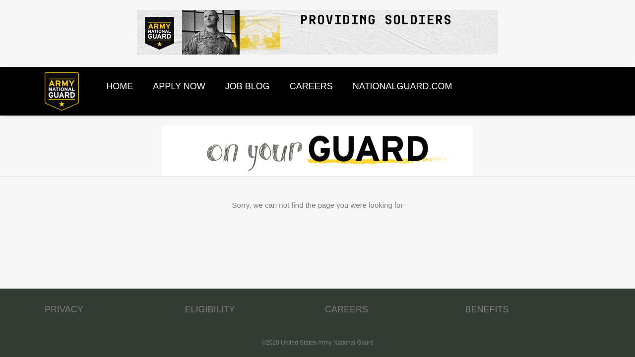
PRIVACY (64, 309)
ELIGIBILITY (210, 309)
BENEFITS (487, 309)
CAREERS (346, 309)
